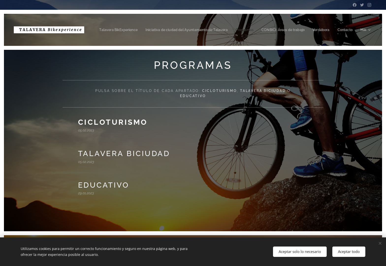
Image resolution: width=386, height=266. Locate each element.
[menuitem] (130, 30)
